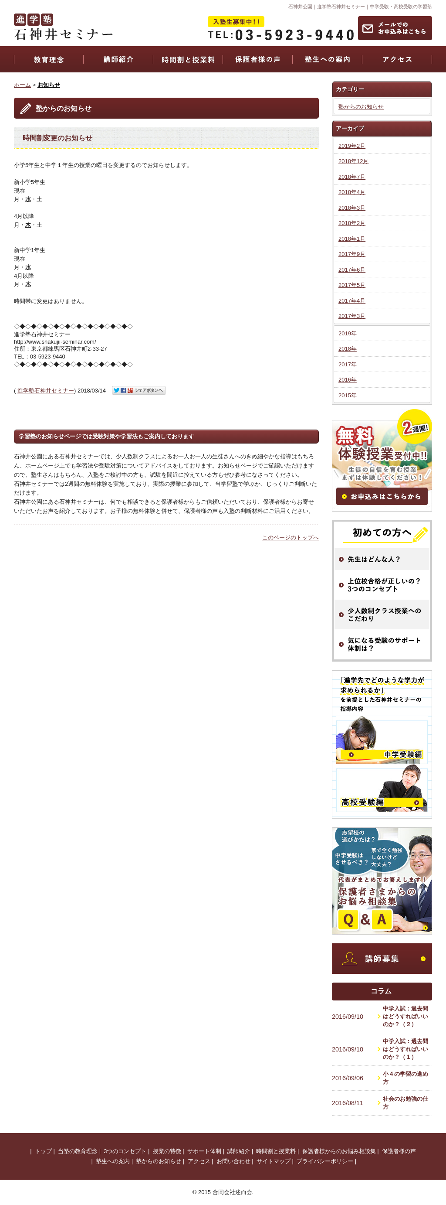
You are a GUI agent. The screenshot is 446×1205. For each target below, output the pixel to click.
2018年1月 (351, 239)
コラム (381, 991)
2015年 (347, 395)
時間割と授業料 (276, 1151)
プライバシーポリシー (325, 1161)
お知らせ (48, 85)
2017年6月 (351, 269)
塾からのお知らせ (361, 106)
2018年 (347, 348)
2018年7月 (351, 177)
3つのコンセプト (125, 1151)
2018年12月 (353, 161)
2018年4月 (351, 192)
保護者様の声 (399, 1151)
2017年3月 (351, 316)
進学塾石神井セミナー (45, 390)
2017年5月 (351, 285)
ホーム (22, 85)
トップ (43, 1151)
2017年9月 (351, 254)
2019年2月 (351, 146)
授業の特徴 (167, 1151)
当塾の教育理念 (78, 1151)
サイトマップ (274, 1161)
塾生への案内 (113, 1161)
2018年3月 (351, 208)
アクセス (199, 1161)
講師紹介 (238, 1151)
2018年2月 (351, 223)
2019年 (347, 333)
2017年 (347, 364)
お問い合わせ (233, 1161)
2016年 (347, 379)
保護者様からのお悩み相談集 (339, 1151)
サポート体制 (204, 1151)
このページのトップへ (290, 537)
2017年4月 (351, 300)
